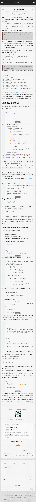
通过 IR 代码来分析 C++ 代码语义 (17, 92)
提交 (30, 479)
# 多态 (13, 450)
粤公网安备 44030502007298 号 (24, 496)
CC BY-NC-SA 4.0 (15, 434)
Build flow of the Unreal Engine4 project (7, 455)
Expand (18, 122)
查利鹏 (11, 426)
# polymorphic (18, 450)
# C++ (10, 450)
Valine (32, 488)
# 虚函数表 (25, 450)
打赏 (18, 444)
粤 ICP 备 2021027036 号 (10, 496)
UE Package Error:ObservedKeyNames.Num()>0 (24, 455)
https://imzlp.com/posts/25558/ (17, 432)
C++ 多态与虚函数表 (14, 424)
